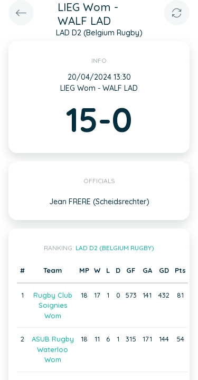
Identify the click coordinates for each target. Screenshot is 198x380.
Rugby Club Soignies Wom (52, 305)
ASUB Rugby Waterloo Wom (53, 349)
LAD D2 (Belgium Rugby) (115, 248)
